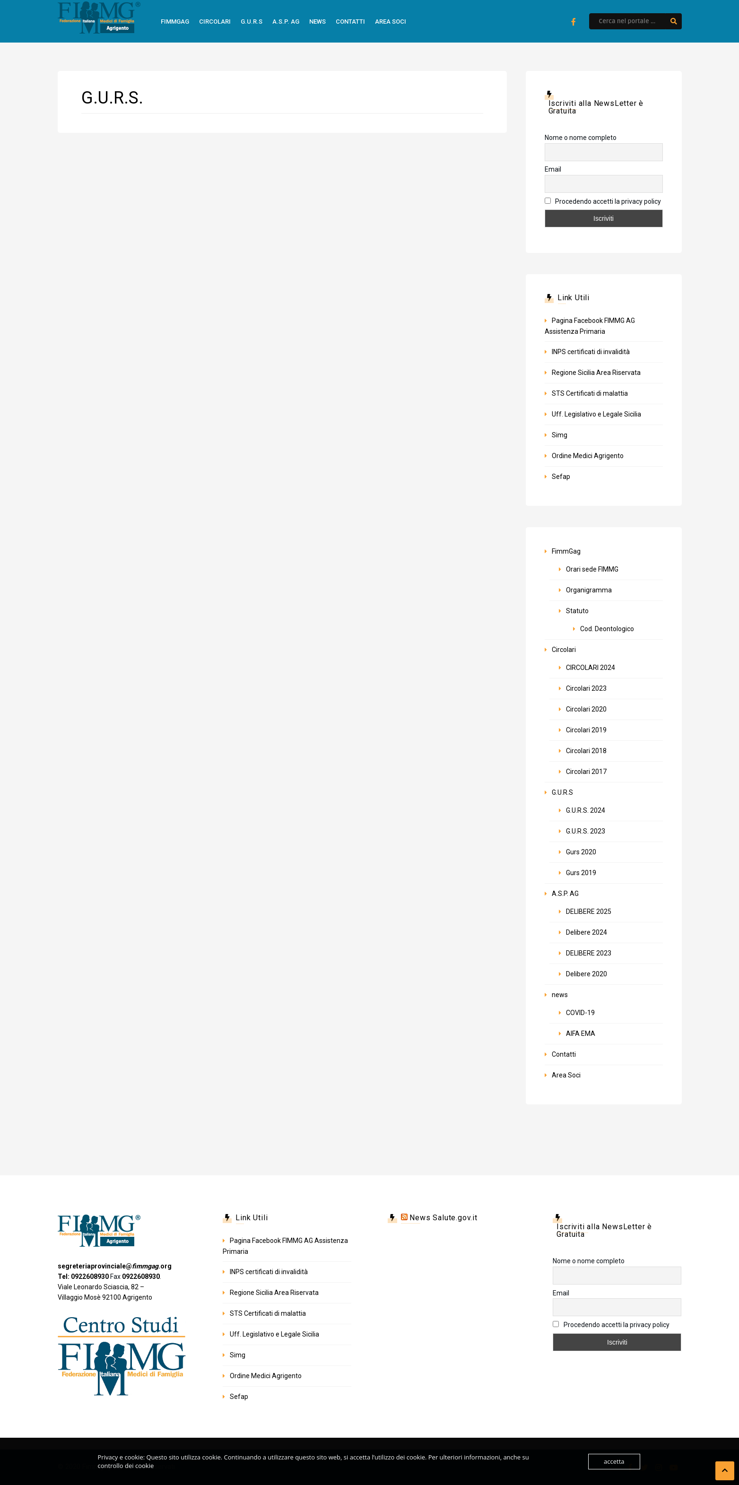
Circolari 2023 (586, 688)
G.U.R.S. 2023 (585, 831)
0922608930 (141, 1276)
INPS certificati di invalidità (591, 352)
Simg (559, 435)
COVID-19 (580, 1012)
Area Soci (390, 21)
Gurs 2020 (581, 852)
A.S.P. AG (285, 21)
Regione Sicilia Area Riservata (596, 372)
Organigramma (589, 590)
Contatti (350, 21)
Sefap (561, 476)
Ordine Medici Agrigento (588, 456)
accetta (614, 1461)
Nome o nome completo (581, 137)
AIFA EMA (580, 1033)
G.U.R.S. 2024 (585, 810)
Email (553, 169)
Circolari (215, 21)
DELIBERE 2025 (588, 911)
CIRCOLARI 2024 (590, 667)
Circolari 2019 (586, 730)
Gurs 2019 (581, 873)
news (317, 21)
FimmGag (175, 21)
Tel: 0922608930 (83, 1276)
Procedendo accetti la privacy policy (603, 201)
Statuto (577, 611)
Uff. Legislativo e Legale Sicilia (596, 414)
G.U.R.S (251, 21)
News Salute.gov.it (443, 1217)
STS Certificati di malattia (590, 393)
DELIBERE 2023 (588, 953)
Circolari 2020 (586, 709)
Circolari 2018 (586, 751)
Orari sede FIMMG (592, 569)
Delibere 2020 (586, 974)
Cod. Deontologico (607, 629)
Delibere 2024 (586, 932)
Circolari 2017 (586, 771)
